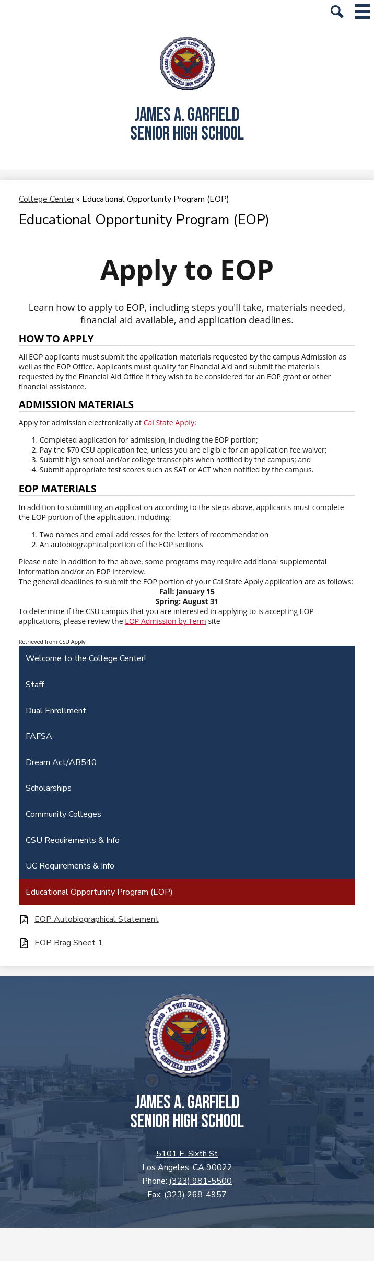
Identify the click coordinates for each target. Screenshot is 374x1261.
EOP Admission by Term (165, 621)
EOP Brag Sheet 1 (68, 943)
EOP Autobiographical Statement (96, 919)
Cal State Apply (169, 422)
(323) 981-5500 (200, 1181)
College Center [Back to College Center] (46, 199)
